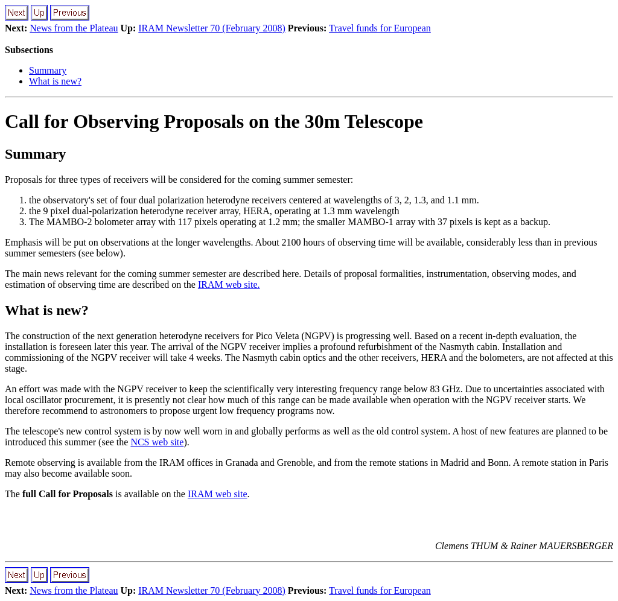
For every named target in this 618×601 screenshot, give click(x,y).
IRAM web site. (229, 284)
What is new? (55, 81)
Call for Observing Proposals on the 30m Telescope (214, 121)
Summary (47, 70)
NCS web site (156, 442)
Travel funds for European (380, 28)
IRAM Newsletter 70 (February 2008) (211, 28)
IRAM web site (217, 494)
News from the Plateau (74, 28)
